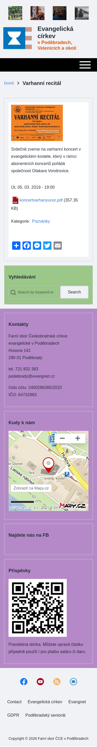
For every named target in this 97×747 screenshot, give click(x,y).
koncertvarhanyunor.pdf (41, 200)
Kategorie (20, 221)
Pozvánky (41, 221)
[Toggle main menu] (48, 65)
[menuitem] (14, 702)
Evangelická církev (55, 32)
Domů (9, 83)
